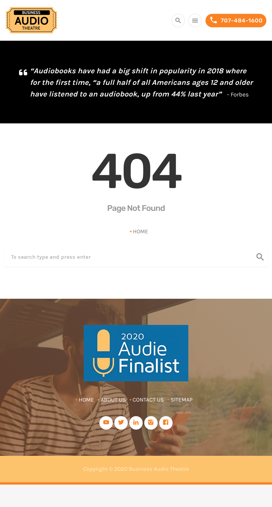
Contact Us (148, 399)
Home (140, 231)
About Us (113, 399)
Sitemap (182, 399)
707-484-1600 (236, 20)
